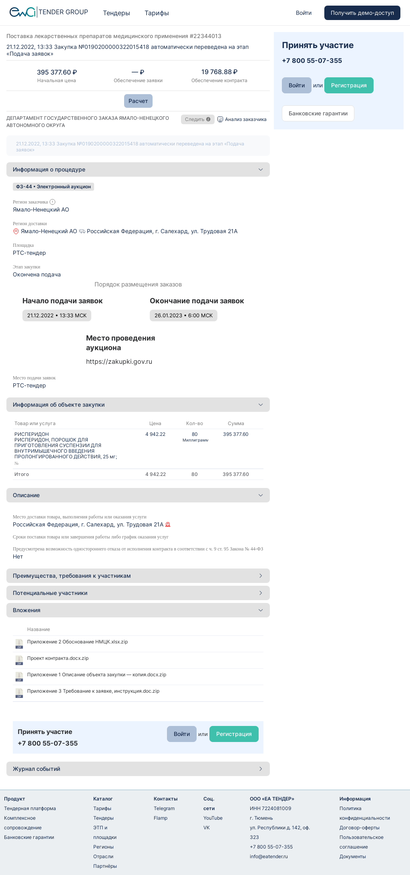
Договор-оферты (360, 828)
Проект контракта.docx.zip (57, 658)
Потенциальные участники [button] (138, 592)
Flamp (160, 818)
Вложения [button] (138, 610)
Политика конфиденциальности (365, 813)
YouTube (213, 818)
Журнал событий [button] (138, 768)
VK (206, 828)
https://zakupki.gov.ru (119, 361)
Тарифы (157, 13)
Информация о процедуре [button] (138, 169)
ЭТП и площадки (105, 832)
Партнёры (105, 866)
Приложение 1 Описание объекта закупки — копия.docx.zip (96, 674)
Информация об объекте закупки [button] (138, 404)
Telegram (164, 808)
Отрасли (103, 856)
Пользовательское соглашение (362, 842)
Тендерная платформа (30, 808)
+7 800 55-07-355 (271, 847)
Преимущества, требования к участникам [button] (138, 575)
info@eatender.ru (269, 856)
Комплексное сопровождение (23, 823)
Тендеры (116, 13)
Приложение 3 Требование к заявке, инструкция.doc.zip (93, 691)
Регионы (103, 847)
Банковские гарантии (29, 837)
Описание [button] (138, 495)
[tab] (138, 169)
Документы (353, 856)
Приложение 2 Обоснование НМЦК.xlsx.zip (77, 642)
